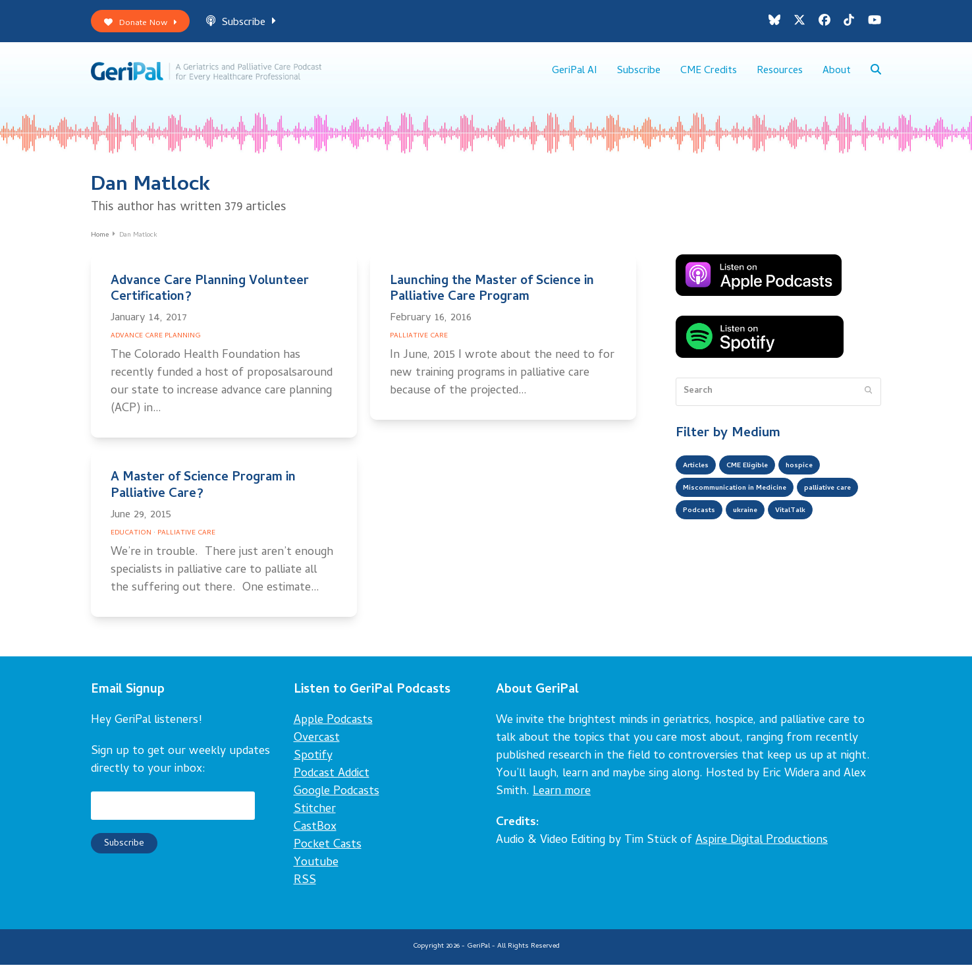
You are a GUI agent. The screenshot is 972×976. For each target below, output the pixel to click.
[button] (875, 79)
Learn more (562, 803)
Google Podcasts (336, 803)
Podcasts (781, 532)
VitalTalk (702, 559)
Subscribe (256, 25)
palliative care (713, 532)
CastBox (315, 839)
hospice (823, 480)
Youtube (316, 874)
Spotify (313, 768)
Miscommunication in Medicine (749, 506)
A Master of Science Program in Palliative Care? (203, 498)
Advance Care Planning (156, 348)
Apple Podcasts (333, 732)
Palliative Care (419, 348)
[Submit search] (868, 403)
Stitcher (315, 821)
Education (131, 545)
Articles (700, 480)
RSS (305, 892)
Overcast (317, 750)
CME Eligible (762, 480)
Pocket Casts (328, 857)
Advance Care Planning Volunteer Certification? (210, 301)
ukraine (835, 532)
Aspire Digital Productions (761, 852)
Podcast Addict (331, 785)
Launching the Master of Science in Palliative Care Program (492, 301)
